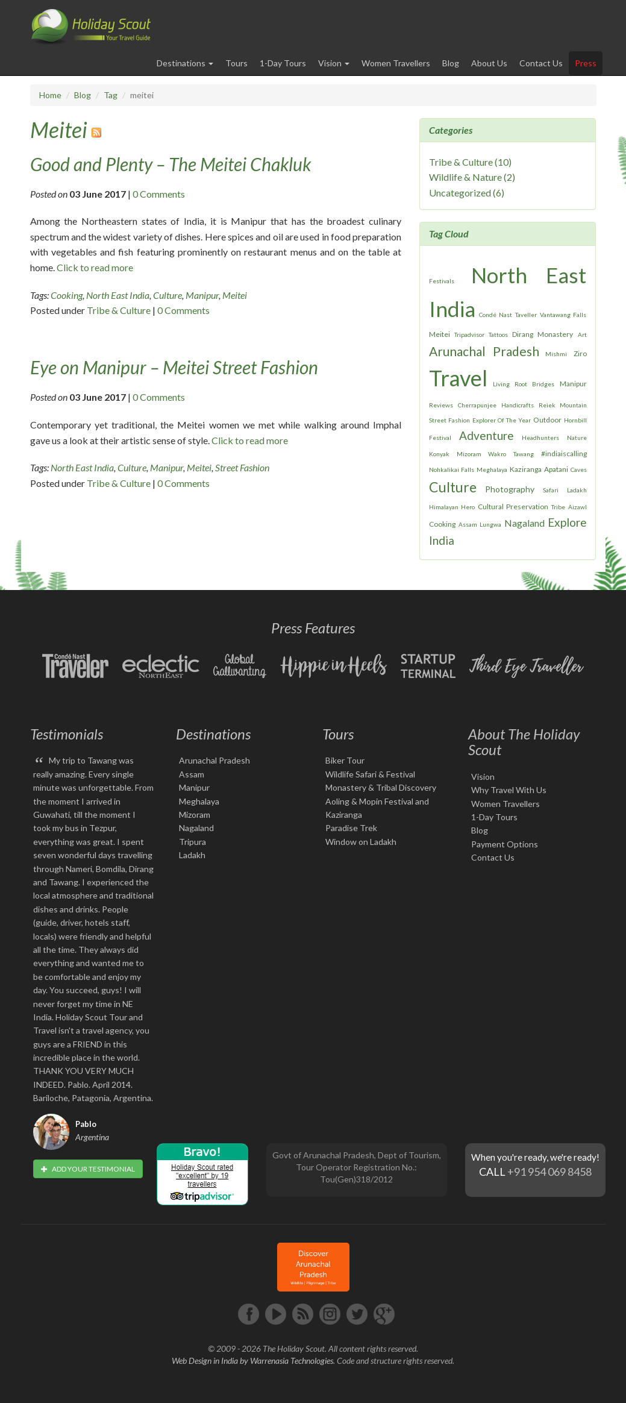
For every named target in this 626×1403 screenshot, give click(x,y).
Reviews (441, 405)
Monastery (555, 334)
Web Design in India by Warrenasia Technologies (252, 1360)
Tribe (558, 506)
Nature (577, 437)
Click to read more (95, 267)
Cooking (67, 295)
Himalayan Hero (452, 506)
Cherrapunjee (477, 405)
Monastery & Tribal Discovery (380, 787)
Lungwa (490, 524)
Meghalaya (492, 469)
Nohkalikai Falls (451, 469)
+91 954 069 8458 (549, 1171)
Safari (551, 490)
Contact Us (541, 63)
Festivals (441, 280)
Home (50, 95)
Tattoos (498, 334)
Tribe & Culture (119, 310)
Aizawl (577, 506)
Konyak (439, 453)
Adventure (486, 435)
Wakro (497, 453)
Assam (468, 524)
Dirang (522, 334)
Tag (110, 95)
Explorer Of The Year (501, 420)
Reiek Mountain (563, 405)
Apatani (556, 469)
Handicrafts (517, 405)
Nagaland (524, 523)
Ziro (580, 353)
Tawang (523, 453)
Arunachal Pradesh (484, 351)
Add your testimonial (88, 1168)
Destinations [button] (185, 63)
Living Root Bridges (523, 384)
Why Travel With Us (508, 790)
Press (585, 63)
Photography (509, 489)
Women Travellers (396, 63)
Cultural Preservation (513, 506)
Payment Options (504, 844)
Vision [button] (333, 63)
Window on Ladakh (360, 841)
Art (582, 334)
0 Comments (159, 193)
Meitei (58, 129)
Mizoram (469, 453)
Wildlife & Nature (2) (472, 177)
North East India (117, 295)
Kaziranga (526, 469)
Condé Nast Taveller (508, 314)
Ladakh (577, 490)
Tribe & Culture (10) (470, 162)
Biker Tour (345, 760)
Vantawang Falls (563, 314)
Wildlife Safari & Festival (370, 774)
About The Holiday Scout (524, 741)
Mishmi (556, 353)
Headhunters (540, 437)
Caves (579, 469)
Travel (458, 378)
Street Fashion (242, 467)
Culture (167, 295)
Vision (483, 776)
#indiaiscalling (564, 453)
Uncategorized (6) (466, 192)
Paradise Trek (351, 828)
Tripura (192, 841)
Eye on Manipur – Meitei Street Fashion (174, 367)
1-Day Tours (283, 63)
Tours (236, 63)
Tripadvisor (469, 334)
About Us (489, 63)
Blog (450, 63)
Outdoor (547, 419)
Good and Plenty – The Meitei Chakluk (170, 164)
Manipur (202, 295)
